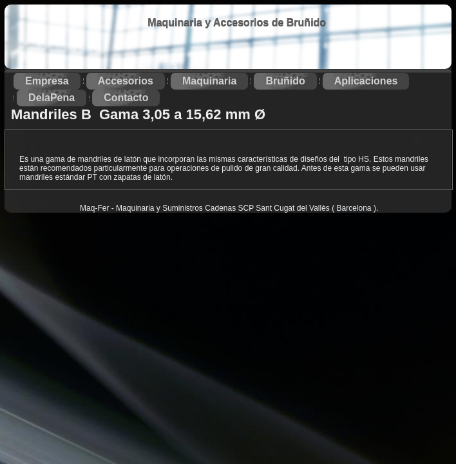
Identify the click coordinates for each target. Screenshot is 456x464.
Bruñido (285, 80)
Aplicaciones (366, 80)
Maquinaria (209, 80)
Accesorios (125, 80)
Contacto (126, 97)
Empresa (47, 80)
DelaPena (51, 97)
